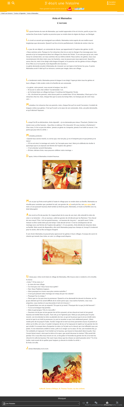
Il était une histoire (62, 3)
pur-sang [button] (87, 204)
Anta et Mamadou (32, 13)
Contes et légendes (20, 13)
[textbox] (9, 403)
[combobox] (41, 403)
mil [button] (70, 204)
